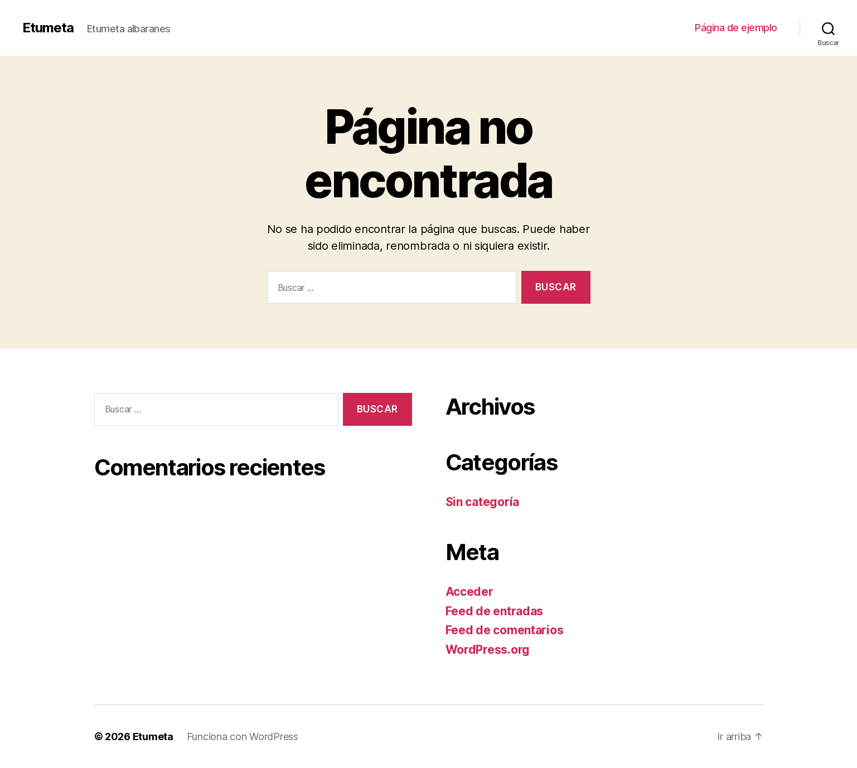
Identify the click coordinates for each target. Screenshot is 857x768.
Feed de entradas (495, 611)
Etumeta (48, 28)
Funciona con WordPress (242, 736)
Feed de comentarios (505, 630)
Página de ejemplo (736, 27)
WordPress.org (488, 650)
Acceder (469, 592)
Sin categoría (483, 502)
